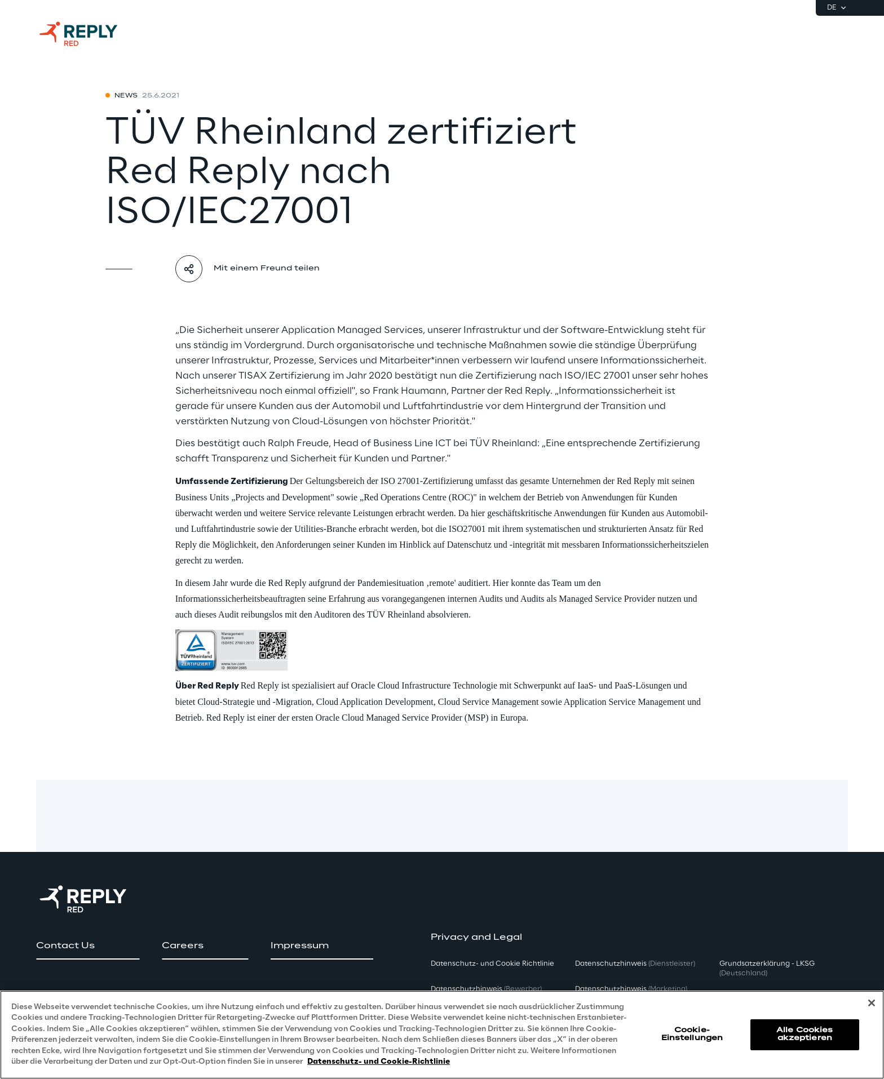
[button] (87, 946)
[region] (442, 1035)
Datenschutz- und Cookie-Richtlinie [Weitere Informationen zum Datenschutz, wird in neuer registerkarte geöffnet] (378, 1062)
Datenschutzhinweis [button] (486, 989)
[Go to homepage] (89, 34)
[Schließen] (871, 1003)
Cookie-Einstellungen (692, 1034)
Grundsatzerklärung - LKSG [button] (767, 968)
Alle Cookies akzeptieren (804, 1034)
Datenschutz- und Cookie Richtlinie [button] (492, 963)
